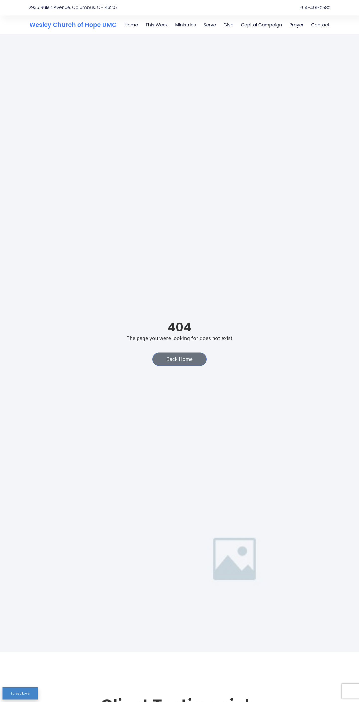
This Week (156, 25)
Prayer (296, 25)
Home (131, 25)
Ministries (185, 25)
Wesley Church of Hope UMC (73, 25)
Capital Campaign (261, 25)
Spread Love (20, 693)
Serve (209, 25)
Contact (320, 25)
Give (228, 25)
